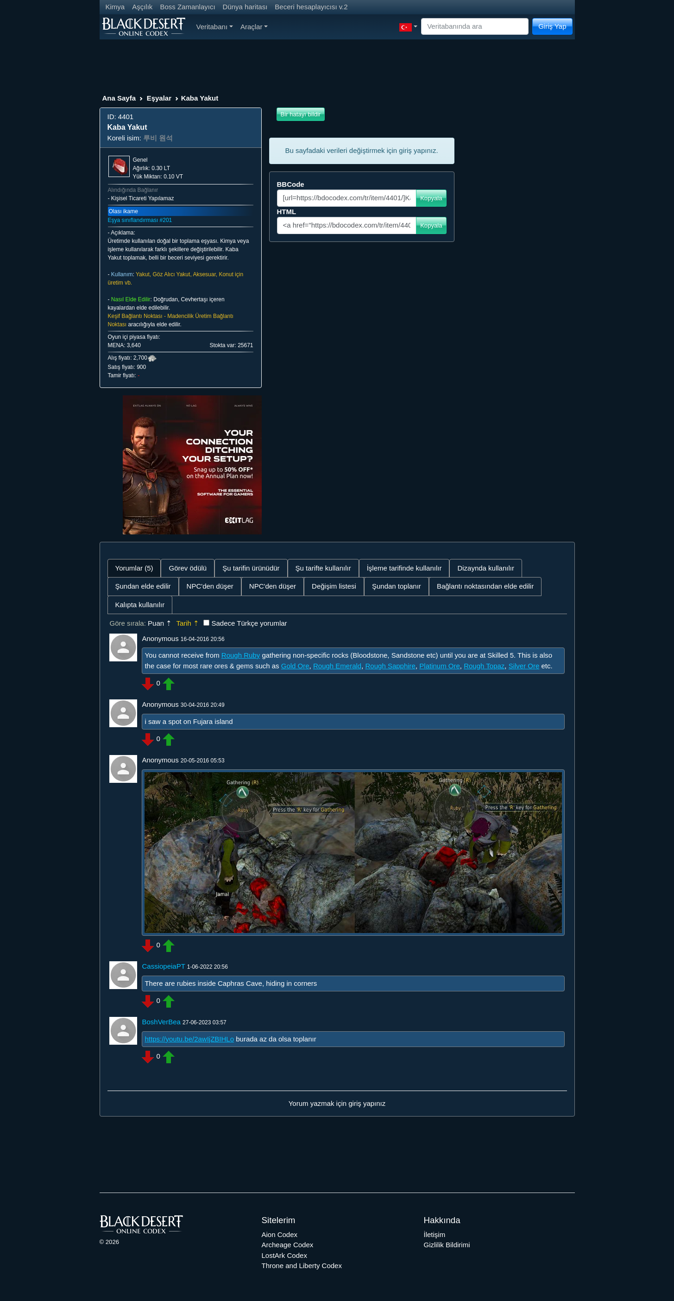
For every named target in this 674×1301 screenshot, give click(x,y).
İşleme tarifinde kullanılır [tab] (404, 568)
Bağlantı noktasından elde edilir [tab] (485, 586)
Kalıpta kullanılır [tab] (140, 605)
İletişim (435, 1234)
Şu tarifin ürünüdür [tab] (250, 568)
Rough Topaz (484, 666)
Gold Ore (295, 666)
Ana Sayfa (119, 98)
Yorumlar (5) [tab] (134, 568)
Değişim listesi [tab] (334, 586)
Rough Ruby (240, 655)
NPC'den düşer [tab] (210, 586)
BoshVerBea (161, 1022)
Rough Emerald (337, 666)
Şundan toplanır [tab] (396, 586)
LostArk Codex (284, 1255)
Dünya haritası (245, 7)
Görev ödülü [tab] (188, 568)
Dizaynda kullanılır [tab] (485, 568)
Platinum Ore (439, 666)
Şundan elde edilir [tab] (143, 586)
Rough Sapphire (390, 666)
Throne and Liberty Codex (302, 1265)
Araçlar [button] (254, 27)
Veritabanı (214, 27)
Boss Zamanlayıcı (187, 7)
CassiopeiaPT (163, 966)
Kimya (115, 7)
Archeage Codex (288, 1245)
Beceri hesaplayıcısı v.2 (311, 7)
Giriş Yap (552, 26)
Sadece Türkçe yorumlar (249, 623)
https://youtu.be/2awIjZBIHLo (189, 1039)
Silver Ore (524, 666)
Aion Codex (280, 1234)
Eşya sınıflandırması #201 (140, 220)
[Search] (475, 26)
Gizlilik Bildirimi (447, 1245)
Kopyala (431, 198)
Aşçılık (142, 7)
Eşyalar (159, 98)
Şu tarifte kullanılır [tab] (323, 568)
